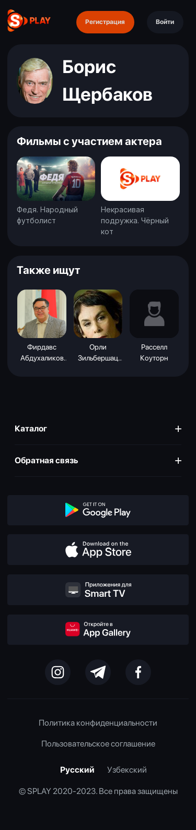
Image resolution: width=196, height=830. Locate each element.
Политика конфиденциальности (98, 723)
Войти (165, 22)
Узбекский (127, 770)
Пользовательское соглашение (98, 744)
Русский (77, 770)
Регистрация (105, 22)
